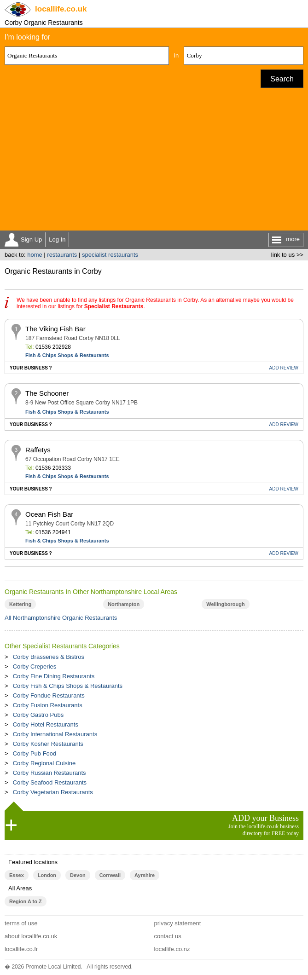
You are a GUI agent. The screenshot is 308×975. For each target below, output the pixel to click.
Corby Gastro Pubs (38, 714)
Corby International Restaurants (55, 734)
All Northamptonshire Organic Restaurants (61, 617)
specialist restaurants (110, 254)
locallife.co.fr (21, 949)
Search (282, 79)
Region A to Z (25, 901)
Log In (57, 239)
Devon (78, 875)
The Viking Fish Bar (55, 329)
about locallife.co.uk (31, 936)
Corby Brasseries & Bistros (48, 656)
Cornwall (110, 875)
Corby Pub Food (35, 753)
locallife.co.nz (172, 949)
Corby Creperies (35, 666)
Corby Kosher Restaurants (48, 743)
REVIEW (283, 367)
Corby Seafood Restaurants (50, 782)
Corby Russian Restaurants (49, 772)
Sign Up (31, 239)
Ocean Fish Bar (49, 514)
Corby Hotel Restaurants (45, 724)
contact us (167, 936)
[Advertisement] (154, 161)
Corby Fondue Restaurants (49, 695)
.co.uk (61, 9)
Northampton (123, 604)
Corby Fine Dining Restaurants (54, 676)
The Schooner (47, 393)
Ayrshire (144, 875)
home (34, 254)
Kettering (20, 604)
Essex (16, 875)
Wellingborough (225, 604)
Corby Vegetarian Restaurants (53, 792)
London (47, 875)
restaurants (62, 254)
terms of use (21, 923)
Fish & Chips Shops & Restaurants (67, 355)
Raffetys (38, 450)
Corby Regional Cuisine (44, 763)
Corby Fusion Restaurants (47, 705)
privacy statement (177, 923)
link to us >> (287, 254)
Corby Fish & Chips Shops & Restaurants (67, 685)
